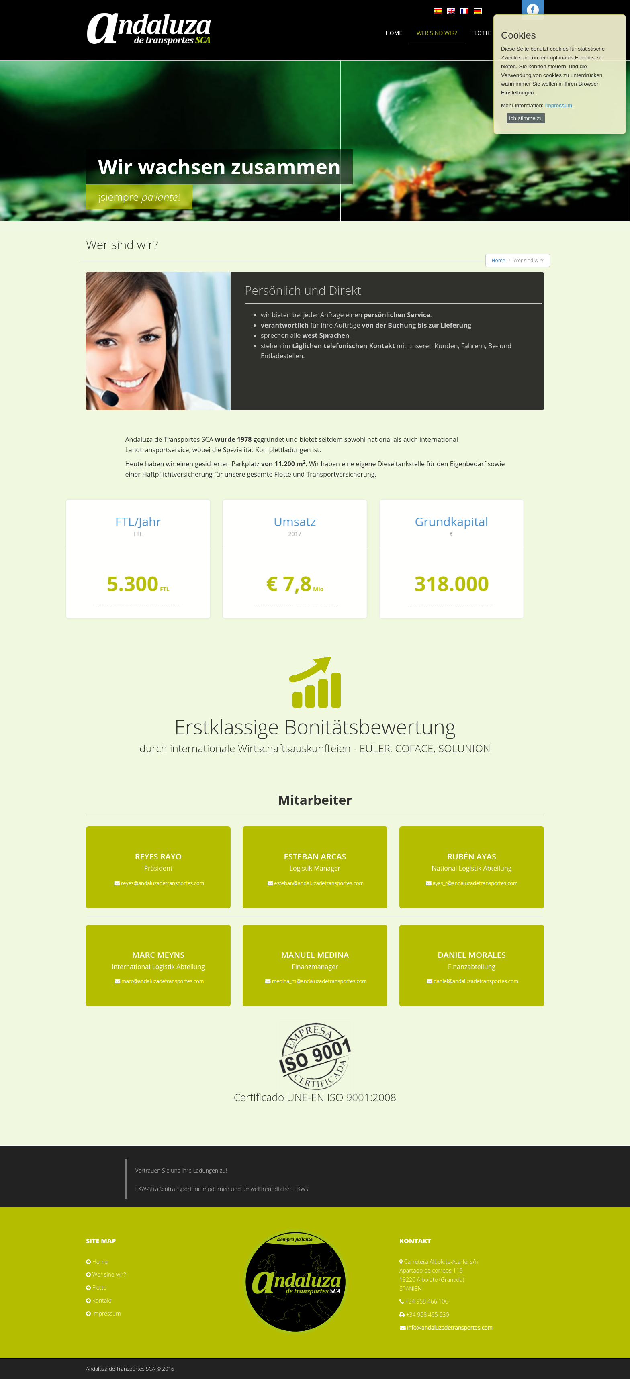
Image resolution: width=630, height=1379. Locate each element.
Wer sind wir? (437, 33)
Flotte (481, 33)
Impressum (558, 105)
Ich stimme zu (526, 118)
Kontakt (102, 1300)
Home (393, 33)
